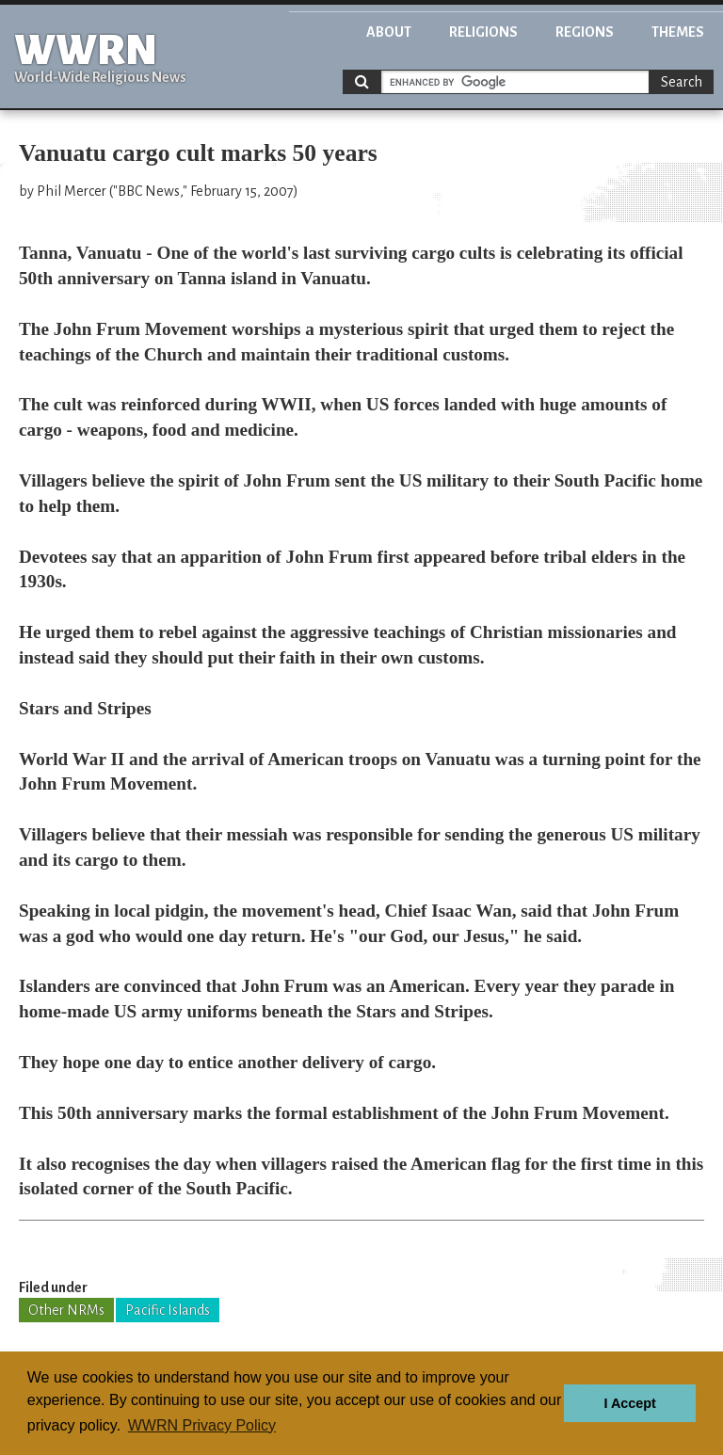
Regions (584, 32)
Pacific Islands (167, 1310)
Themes (677, 32)
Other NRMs (66, 1310)
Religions (483, 32)
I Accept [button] (629, 1403)
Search (681, 81)
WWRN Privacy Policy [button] (202, 1425)
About (388, 32)
